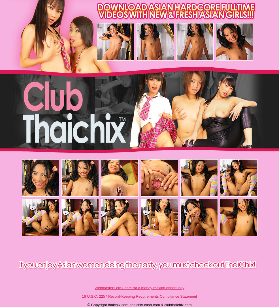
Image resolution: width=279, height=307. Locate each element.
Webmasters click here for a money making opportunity (139, 288)
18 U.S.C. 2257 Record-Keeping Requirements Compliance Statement (139, 296)
